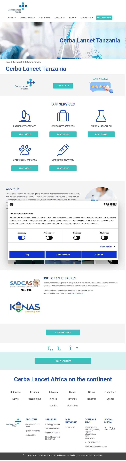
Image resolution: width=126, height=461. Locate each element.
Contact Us (86, 18)
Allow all (99, 254)
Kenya (15, 399)
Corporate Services (52, 433)
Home (8, 63)
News (72, 18)
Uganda (111, 399)
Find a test (60, 18)
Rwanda (72, 399)
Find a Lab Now (104, 18)
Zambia (53, 406)
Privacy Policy (98, 456)
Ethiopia (53, 393)
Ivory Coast (110, 393)
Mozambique (34, 399)
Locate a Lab (44, 18)
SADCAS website (76, 294)
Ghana (91, 393)
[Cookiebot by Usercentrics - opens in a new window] (106, 204)
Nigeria (53, 399)
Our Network (26, 18)
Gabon (72, 393)
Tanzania (91, 399)
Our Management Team (32, 426)
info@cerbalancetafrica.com (96, 447)
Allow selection (63, 254)
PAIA (73, 456)
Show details (106, 247)
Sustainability (30, 436)
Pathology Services (52, 425)
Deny (27, 254)
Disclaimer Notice (84, 456)
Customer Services (52, 429)
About (11, 18)
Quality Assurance (32, 431)
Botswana (15, 393)
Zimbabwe (72, 406)
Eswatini (34, 393)
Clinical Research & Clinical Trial (52, 439)
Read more (25, 135)
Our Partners (63, 333)
